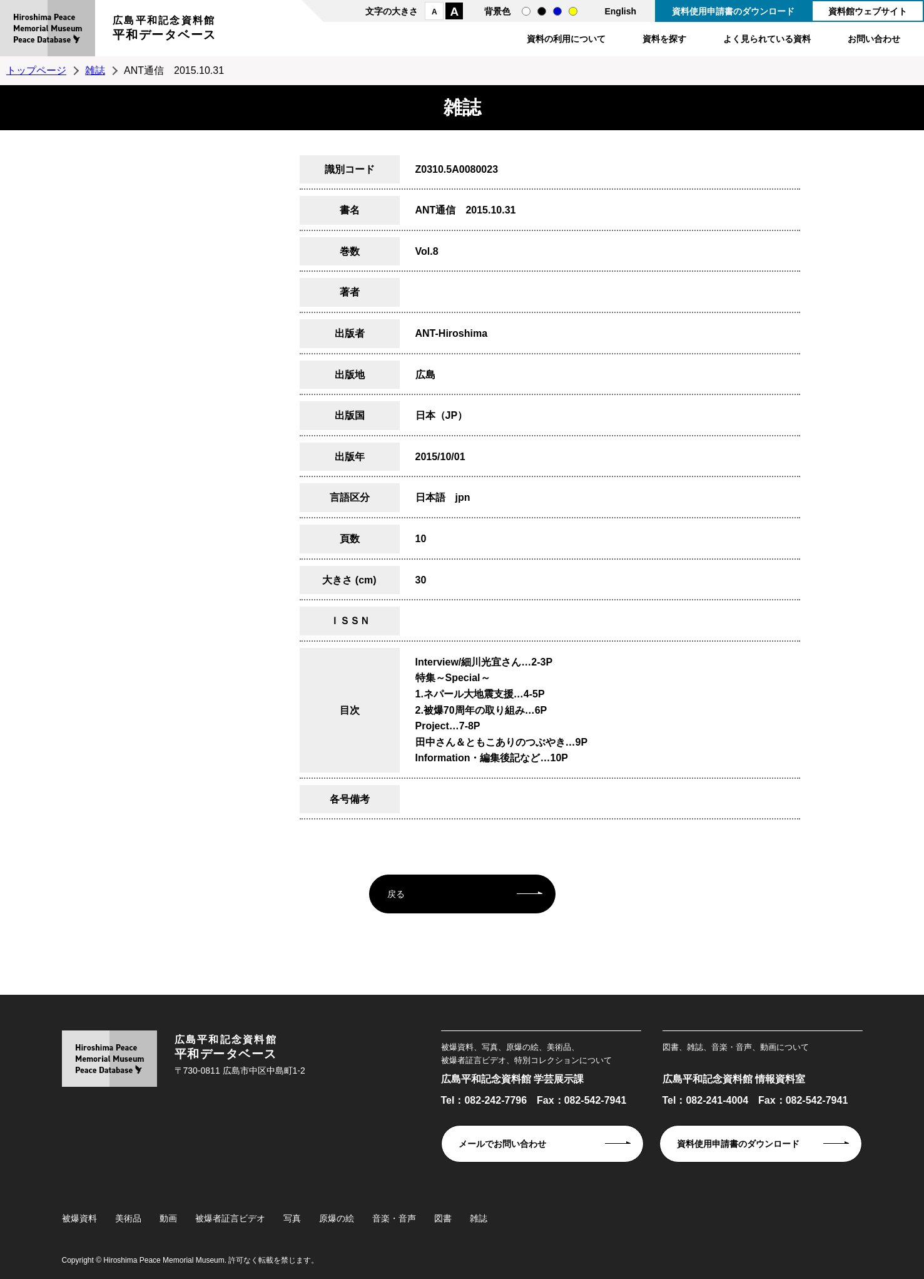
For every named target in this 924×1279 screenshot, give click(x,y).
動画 (168, 1218)
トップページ (36, 70)
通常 (526, 11)
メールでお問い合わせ (502, 1144)
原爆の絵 (336, 1218)
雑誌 (95, 70)
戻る (396, 894)
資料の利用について (566, 39)
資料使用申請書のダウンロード (733, 11)
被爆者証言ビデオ (230, 1218)
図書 (443, 1218)
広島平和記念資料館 (164, 29)
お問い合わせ (874, 39)
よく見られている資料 (767, 39)
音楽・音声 (394, 1218)
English (620, 11)
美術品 (128, 1218)
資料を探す (664, 39)
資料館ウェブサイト (867, 11)
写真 (292, 1218)
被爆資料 (79, 1218)
